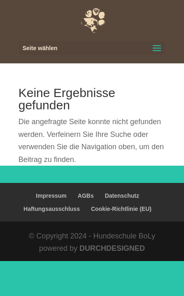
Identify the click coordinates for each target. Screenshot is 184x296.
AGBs (86, 195)
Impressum (51, 195)
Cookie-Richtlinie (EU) (121, 209)
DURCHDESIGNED (112, 248)
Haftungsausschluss (51, 209)
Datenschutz (122, 195)
